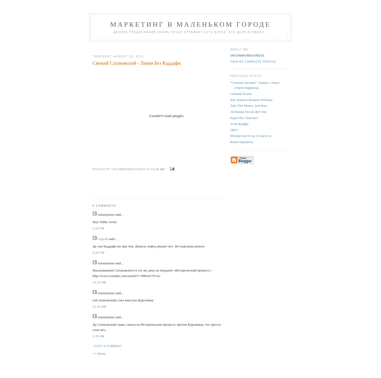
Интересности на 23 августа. (251, 136)
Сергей (103, 239)
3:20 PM (99, 252)
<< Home (99, 354)
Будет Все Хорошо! (244, 118)
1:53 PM (99, 228)
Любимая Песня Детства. (248, 112)
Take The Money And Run (248, 106)
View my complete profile (253, 61)
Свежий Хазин (241, 94)
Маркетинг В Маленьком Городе (190, 24)
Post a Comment (108, 346)
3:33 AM (98, 336)
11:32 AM (99, 306)
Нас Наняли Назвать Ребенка (251, 100)
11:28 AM (158, 169)
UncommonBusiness (247, 55)
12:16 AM (99, 282)
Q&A (234, 130)
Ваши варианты (241, 142)
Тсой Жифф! (239, 124)
